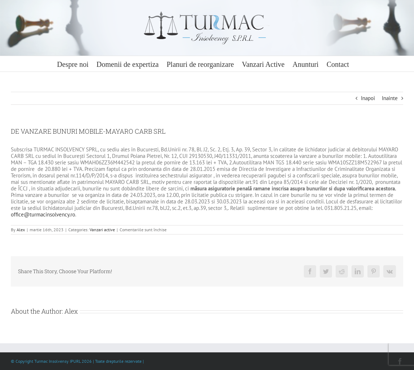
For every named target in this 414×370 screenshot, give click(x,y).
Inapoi (368, 98)
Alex (21, 229)
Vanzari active (102, 229)
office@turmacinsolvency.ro (43, 214)
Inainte (390, 98)
